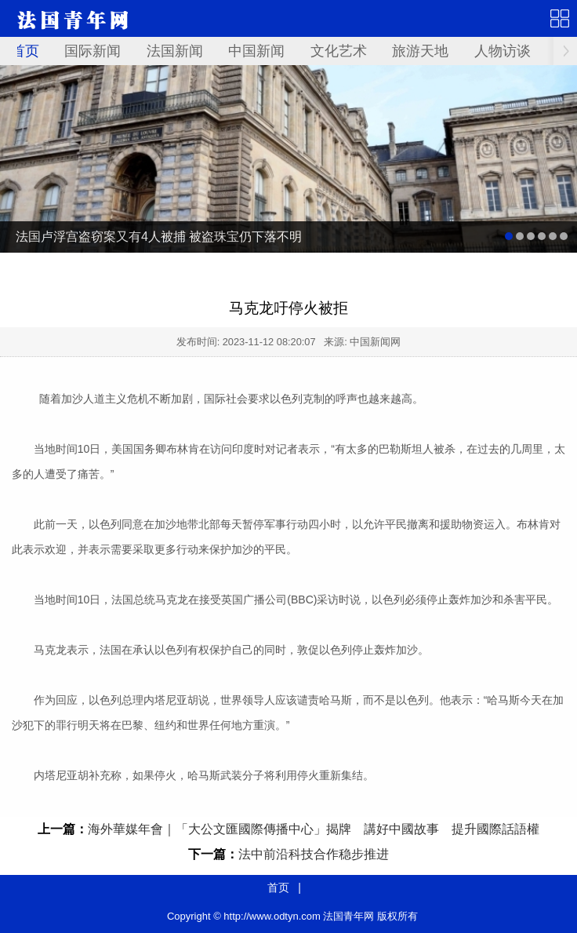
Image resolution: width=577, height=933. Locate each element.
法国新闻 (175, 51)
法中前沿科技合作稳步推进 (313, 854)
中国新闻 (256, 51)
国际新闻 (92, 51)
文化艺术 (338, 51)
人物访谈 (502, 51)
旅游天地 (420, 51)
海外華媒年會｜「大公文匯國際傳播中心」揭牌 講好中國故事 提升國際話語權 (313, 829)
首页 (25, 51)
